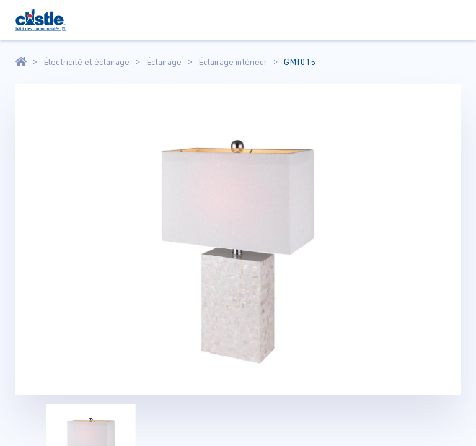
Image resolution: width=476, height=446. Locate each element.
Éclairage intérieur (232, 62)
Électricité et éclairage (86, 62)
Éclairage (164, 62)
